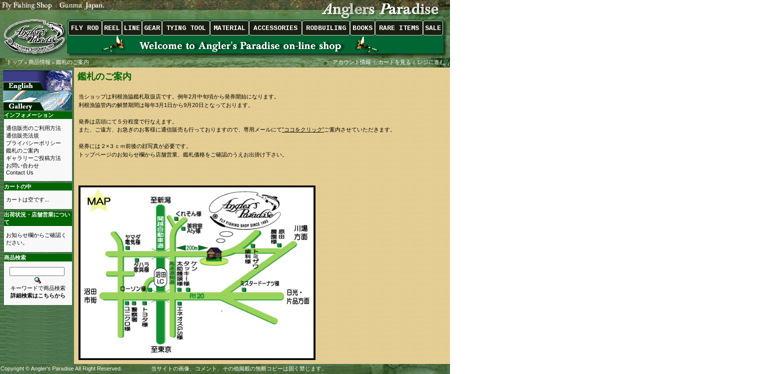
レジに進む (432, 62)
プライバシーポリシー (33, 143)
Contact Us (19, 173)
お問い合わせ (22, 165)
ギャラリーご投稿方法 (33, 158)
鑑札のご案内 (72, 62)
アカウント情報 (351, 62)
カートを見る (394, 62)
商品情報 (39, 62)
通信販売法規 (22, 135)
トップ (14, 62)
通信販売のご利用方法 (33, 128)
